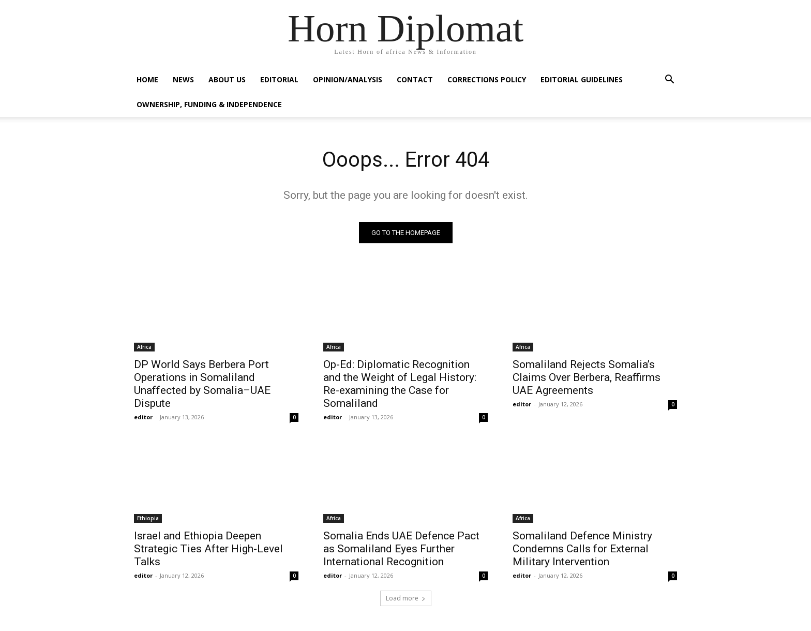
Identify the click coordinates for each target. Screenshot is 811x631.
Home (147, 79)
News (183, 79)
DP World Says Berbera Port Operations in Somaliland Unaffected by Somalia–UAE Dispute (202, 383)
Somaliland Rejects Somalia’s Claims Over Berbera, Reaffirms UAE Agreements (586, 377)
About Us (227, 79)
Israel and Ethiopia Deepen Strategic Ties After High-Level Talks (208, 549)
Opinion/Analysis (347, 79)
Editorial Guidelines (581, 79)
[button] (669, 80)
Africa (144, 346)
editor (143, 417)
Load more (406, 598)
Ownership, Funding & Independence (209, 104)
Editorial (279, 79)
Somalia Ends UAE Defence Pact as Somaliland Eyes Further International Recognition (401, 549)
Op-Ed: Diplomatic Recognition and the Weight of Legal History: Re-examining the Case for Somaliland (399, 383)
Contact (415, 79)
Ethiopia (148, 518)
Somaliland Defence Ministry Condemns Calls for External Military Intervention (582, 549)
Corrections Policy (486, 79)
